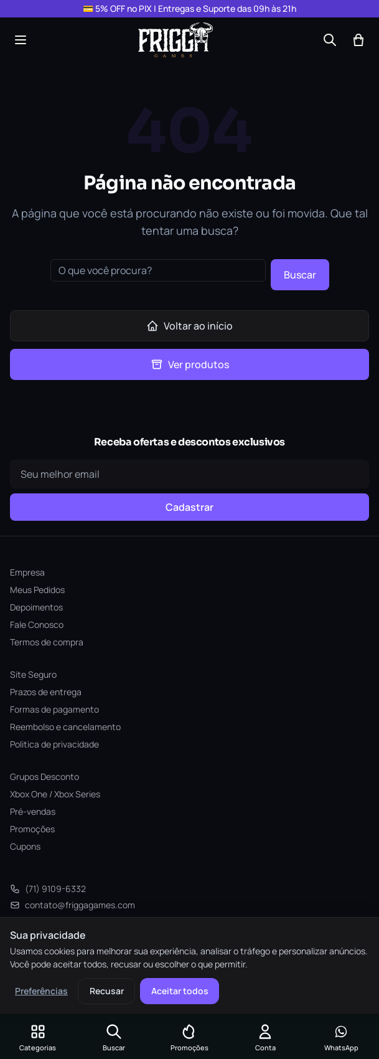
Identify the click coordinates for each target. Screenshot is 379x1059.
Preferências (41, 991)
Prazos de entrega (46, 692)
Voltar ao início (189, 326)
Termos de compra (46, 642)
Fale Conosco (36, 624)
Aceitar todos (179, 991)
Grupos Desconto (44, 776)
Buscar (300, 275)
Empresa (27, 572)
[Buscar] (330, 40)
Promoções (32, 829)
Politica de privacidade (54, 744)
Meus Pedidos (37, 590)
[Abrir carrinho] (358, 40)
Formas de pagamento (54, 709)
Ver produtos (190, 364)
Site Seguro (33, 674)
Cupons (25, 846)
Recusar (107, 991)
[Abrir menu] (20, 40)
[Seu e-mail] (189, 474)
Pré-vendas (32, 811)
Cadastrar (189, 507)
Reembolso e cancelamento (65, 727)
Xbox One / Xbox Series (55, 794)
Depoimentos (36, 607)
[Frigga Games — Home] (175, 39)
